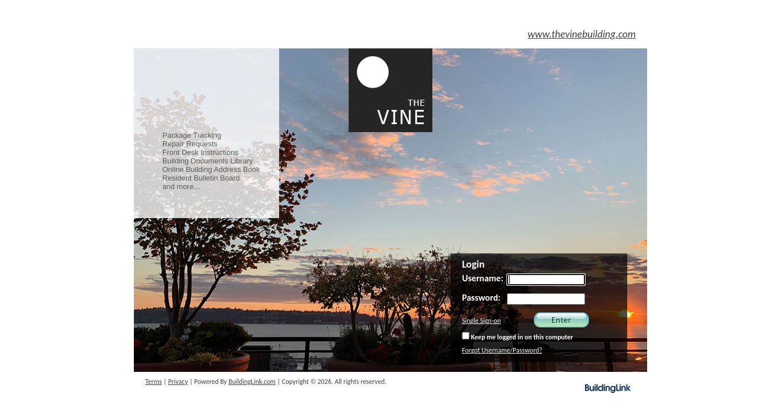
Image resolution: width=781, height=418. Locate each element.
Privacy (178, 382)
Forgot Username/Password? (502, 350)
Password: (481, 297)
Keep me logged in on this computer (517, 336)
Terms (153, 382)
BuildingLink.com (252, 382)
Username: (483, 278)
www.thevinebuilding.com (582, 34)
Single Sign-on (481, 321)
